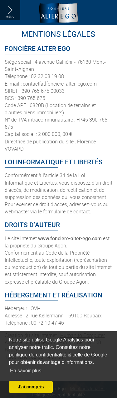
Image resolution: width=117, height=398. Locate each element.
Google (99, 354)
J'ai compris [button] (31, 386)
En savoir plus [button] (25, 370)
